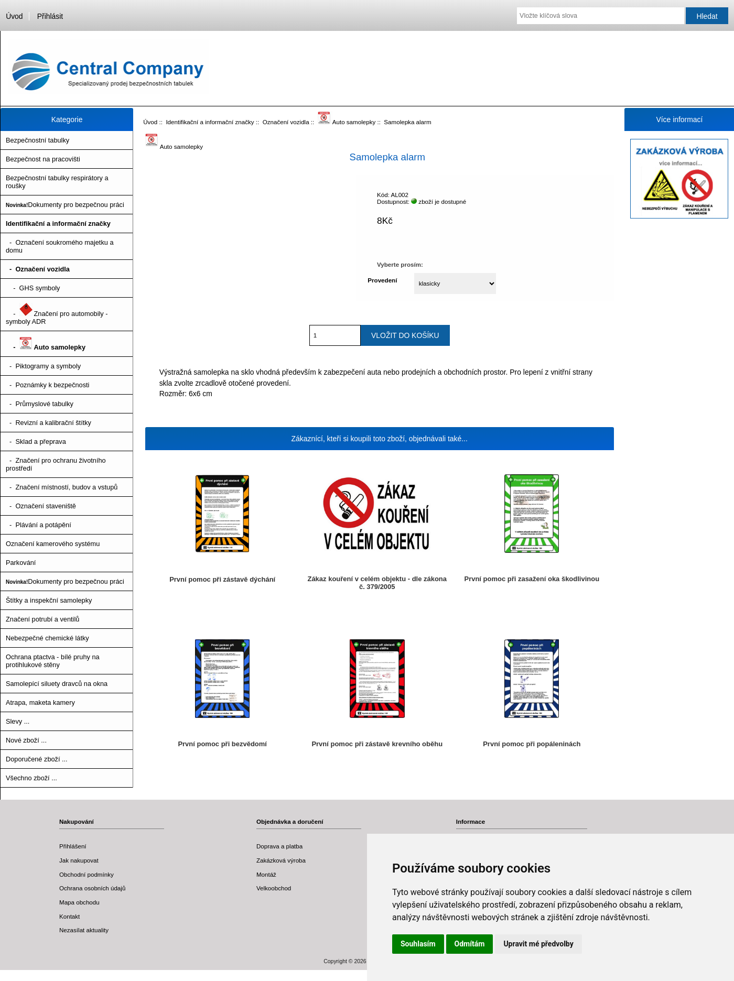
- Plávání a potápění (38, 525)
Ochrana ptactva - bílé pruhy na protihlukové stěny (53, 661)
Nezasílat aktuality (84, 929)
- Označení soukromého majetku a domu (60, 246)
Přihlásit (50, 16)
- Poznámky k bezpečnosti (47, 385)
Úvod (14, 16)
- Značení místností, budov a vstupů (61, 487)
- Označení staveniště (41, 506)
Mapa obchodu (79, 902)
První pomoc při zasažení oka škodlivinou (531, 579)
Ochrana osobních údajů (92, 888)
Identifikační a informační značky (210, 121)
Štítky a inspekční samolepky (49, 600)
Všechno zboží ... (31, 778)
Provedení (382, 280)
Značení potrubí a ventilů (42, 619)
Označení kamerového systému (53, 544)
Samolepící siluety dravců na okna (56, 684)
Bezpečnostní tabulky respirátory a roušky (57, 182)
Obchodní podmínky (86, 874)
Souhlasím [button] (418, 944)
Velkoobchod (273, 888)
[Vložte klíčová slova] (600, 15)
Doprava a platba (279, 846)
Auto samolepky (347, 121)
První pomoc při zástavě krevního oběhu (376, 744)
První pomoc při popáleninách (531, 744)
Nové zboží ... (26, 740)
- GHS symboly (33, 288)
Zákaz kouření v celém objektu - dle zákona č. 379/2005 (377, 583)
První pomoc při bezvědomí (222, 744)
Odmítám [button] (470, 944)
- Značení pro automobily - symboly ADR (57, 314)
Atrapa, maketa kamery (40, 702)
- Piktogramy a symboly (43, 366)
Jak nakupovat (79, 860)
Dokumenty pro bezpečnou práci (65, 205)
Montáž (266, 874)
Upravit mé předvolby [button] (538, 944)
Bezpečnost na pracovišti (43, 159)
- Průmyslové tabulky (39, 404)
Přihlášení (73, 846)
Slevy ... (17, 721)
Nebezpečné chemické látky (47, 638)
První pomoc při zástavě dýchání (222, 579)
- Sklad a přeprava (36, 441)
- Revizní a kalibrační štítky (48, 423)
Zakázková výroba (281, 860)
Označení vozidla (286, 121)
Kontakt (69, 916)
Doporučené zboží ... (37, 759)
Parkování (21, 562)
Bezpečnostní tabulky (37, 140)
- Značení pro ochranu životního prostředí (56, 464)
